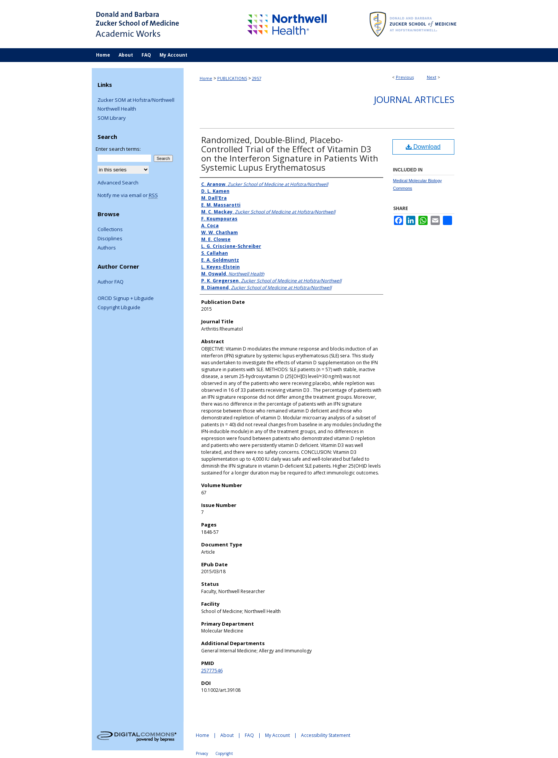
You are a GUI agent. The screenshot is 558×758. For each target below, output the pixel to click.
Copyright (224, 753)
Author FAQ (111, 282)
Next (431, 77)
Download (423, 146)
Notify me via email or (128, 195)
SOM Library (112, 118)
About (227, 735)
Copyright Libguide (119, 308)
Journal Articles (414, 99)
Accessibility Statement (325, 735)
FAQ (249, 735)
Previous (405, 77)
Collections (110, 230)
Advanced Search (118, 182)
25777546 (212, 670)
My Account (277, 735)
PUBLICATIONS (232, 78)
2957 (256, 78)
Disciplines (110, 239)
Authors (107, 248)
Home (206, 78)
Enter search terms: (118, 148)
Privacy (202, 753)
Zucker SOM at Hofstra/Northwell (136, 100)
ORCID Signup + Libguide (126, 298)
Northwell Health (117, 109)
